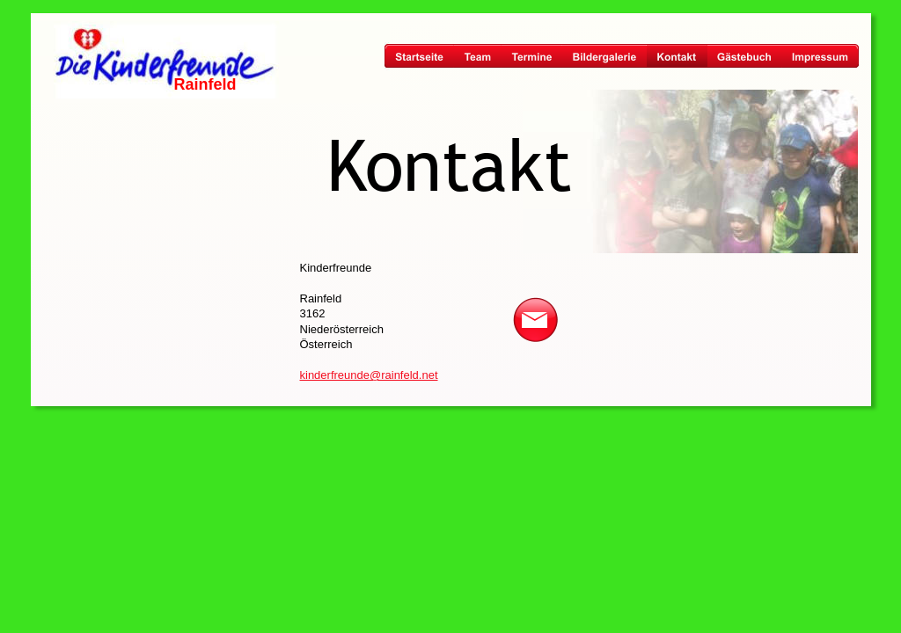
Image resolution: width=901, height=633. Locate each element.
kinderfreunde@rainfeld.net (369, 375)
